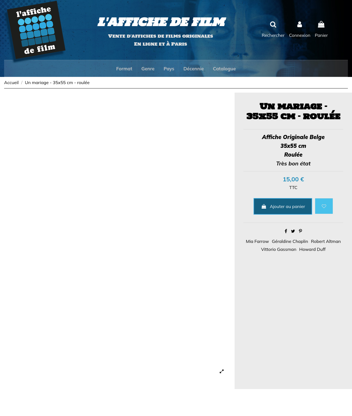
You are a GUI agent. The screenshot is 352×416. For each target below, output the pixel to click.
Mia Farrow (257, 241)
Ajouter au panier (283, 206)
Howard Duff (312, 249)
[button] (124, 68)
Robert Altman (326, 241)
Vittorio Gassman (278, 249)
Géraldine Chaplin (290, 241)
